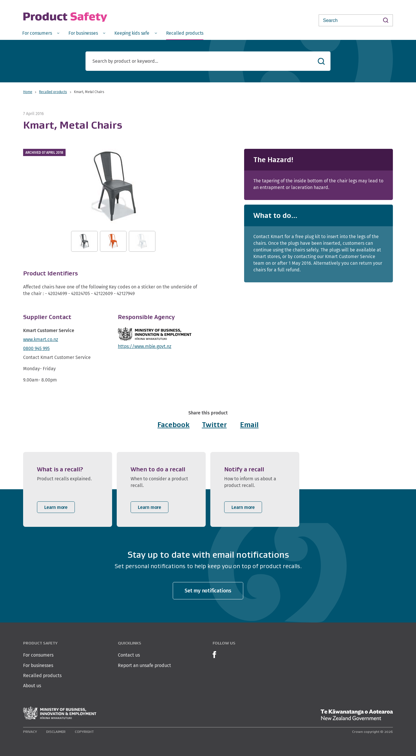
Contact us (129, 655)
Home (27, 91)
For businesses (38, 665)
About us (32, 685)
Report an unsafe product (144, 665)
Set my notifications (208, 590)
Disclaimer (56, 731)
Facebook (173, 425)
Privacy (30, 731)
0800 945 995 (36, 348)
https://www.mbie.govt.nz (144, 346)
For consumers (38, 655)
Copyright (84, 731)
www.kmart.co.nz (40, 339)
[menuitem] (41, 33)
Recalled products (53, 91)
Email (249, 425)
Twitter (214, 425)
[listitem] (67, 489)
